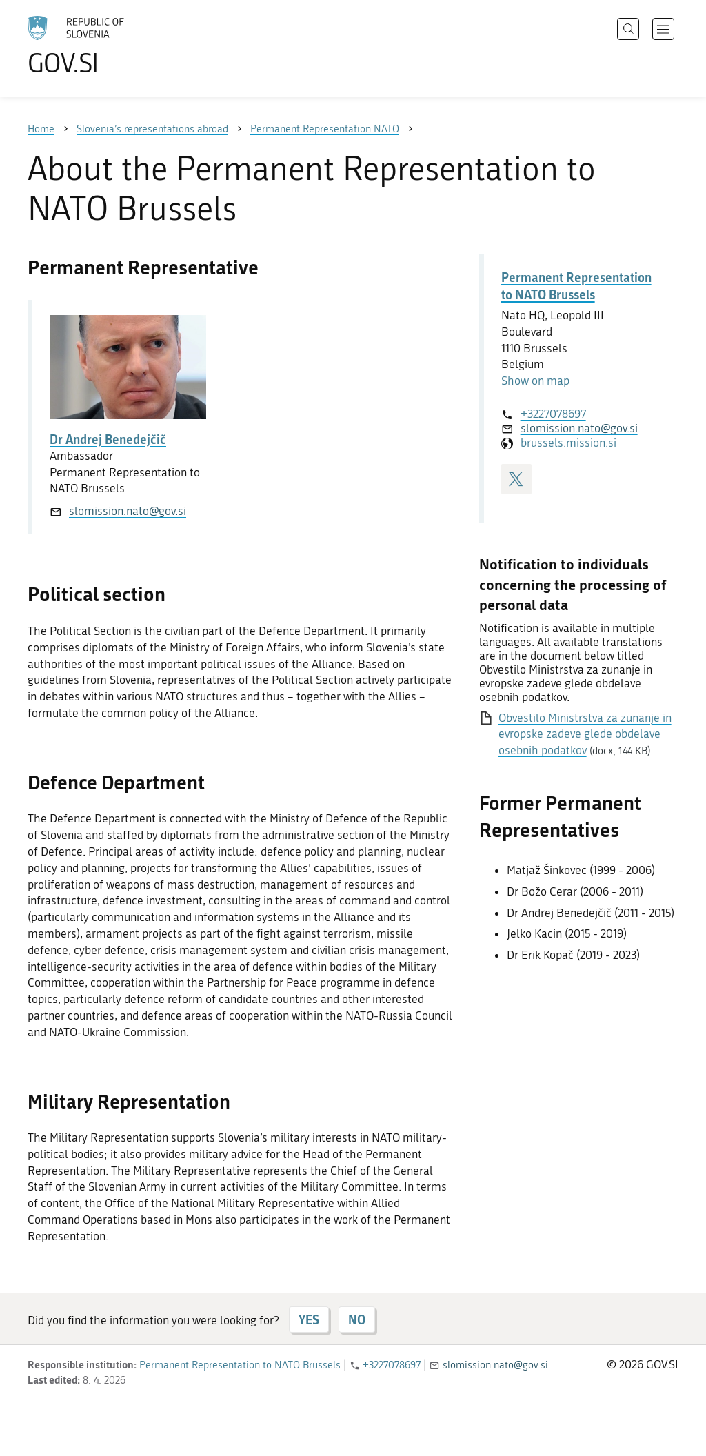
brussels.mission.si (568, 442)
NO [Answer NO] (356, 1319)
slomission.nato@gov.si (127, 511)
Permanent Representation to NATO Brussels (576, 285)
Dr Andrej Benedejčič (108, 439)
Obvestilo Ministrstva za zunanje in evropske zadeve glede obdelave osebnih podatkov (585, 734)
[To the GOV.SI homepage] (114, 45)
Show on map (535, 380)
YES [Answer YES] (309, 1319)
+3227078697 (553, 414)
